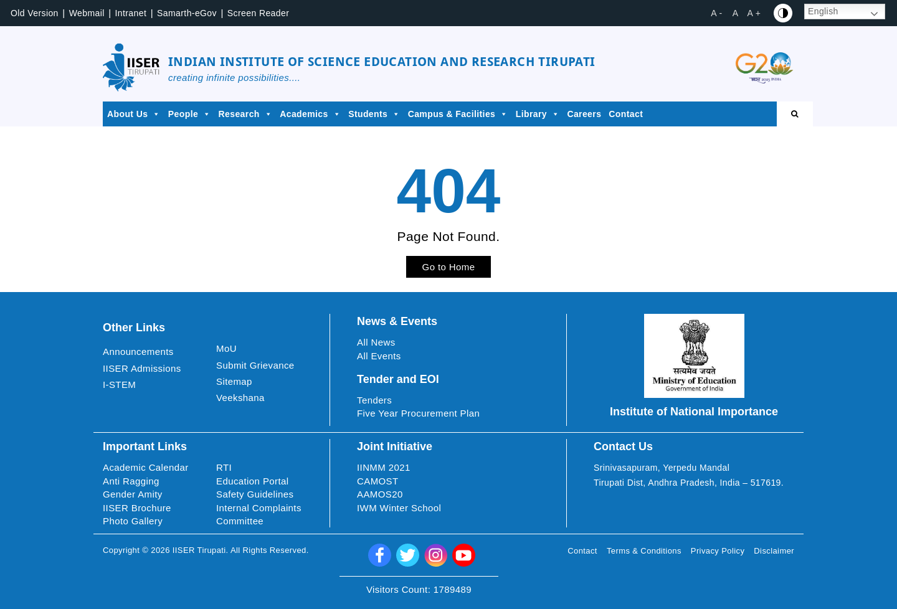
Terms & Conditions (644, 550)
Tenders (374, 400)
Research (246, 114)
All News (376, 342)
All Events (379, 356)
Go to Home (448, 267)
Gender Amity (133, 494)
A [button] (736, 13)
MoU (226, 348)
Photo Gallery (133, 521)
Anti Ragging (131, 481)
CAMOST (378, 481)
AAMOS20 (380, 494)
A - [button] (716, 13)
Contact (626, 114)
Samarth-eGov (187, 13)
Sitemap (234, 381)
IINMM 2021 (384, 467)
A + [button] (754, 13)
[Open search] (795, 114)
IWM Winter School (399, 508)
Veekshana (240, 397)
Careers (584, 114)
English (823, 11)
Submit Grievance (255, 365)
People (189, 114)
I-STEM (119, 384)
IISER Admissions (142, 368)
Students (374, 114)
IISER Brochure (137, 508)
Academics (310, 114)
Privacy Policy (718, 550)
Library (538, 114)
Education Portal (252, 481)
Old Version (35, 13)
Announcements (138, 351)
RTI (224, 467)
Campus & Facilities (458, 114)
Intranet (131, 13)
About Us (134, 114)
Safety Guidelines (254, 494)
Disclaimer (774, 550)
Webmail (87, 13)
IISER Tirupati (199, 550)
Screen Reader (258, 13)
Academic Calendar (146, 467)
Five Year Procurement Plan (418, 413)
